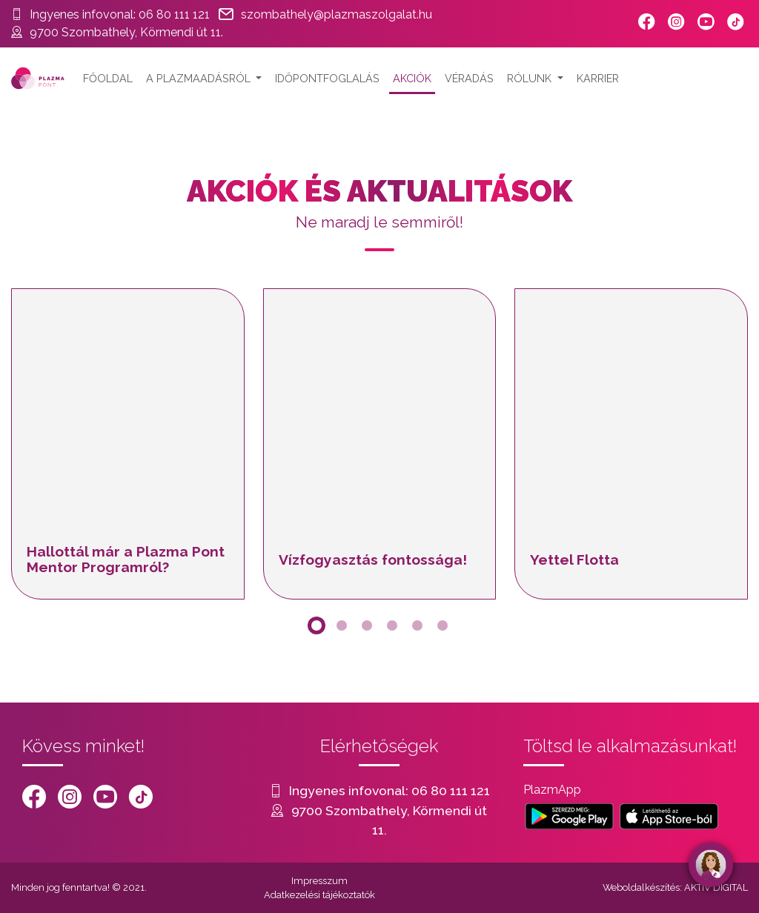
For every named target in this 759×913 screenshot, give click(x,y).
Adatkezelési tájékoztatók (319, 894)
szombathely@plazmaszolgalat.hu (336, 14)
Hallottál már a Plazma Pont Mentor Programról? (126, 559)
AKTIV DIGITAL (716, 887)
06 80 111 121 (174, 14)
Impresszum (319, 880)
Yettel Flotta (574, 559)
